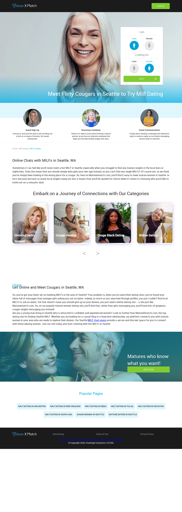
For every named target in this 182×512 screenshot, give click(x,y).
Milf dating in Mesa (96, 469)
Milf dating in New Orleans (65, 469)
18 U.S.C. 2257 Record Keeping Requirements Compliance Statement (91, 502)
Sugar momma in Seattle (90, 477)
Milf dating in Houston (151, 469)
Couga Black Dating (110, 235)
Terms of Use (102, 497)
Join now (148, 433)
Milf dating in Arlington (32, 469)
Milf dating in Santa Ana (58, 477)
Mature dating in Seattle (123, 477)
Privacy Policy (147, 497)
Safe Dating (58, 497)
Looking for (142, 55)
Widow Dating (148, 235)
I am (141, 32)
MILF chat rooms (97, 383)
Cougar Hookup (66, 235)
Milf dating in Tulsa (122, 469)
